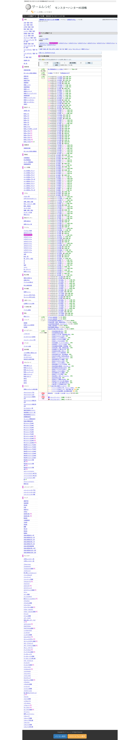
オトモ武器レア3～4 (29, 172)
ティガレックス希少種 (29, 658)
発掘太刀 (26, 78)
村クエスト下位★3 (29, 427)
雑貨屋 (25, 323)
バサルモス (27, 682)
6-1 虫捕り (60, 238)
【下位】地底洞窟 (52, 317)
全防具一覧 (27, 110)
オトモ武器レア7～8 (29, 177)
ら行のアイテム (28, 250)
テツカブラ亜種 (28, 665)
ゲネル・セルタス (28, 609)
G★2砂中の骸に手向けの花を (55, 329)
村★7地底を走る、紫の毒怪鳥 (60, 354)
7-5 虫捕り (61, 305)
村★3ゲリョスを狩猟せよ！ (59, 337)
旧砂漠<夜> (27, 516)
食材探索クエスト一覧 (29, 412)
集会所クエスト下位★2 (30, 447)
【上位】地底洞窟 (52, 319)
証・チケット (76, 49)
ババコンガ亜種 (28, 688)
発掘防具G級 (27, 148)
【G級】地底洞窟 (52, 325)
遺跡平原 (26, 501)
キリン (25, 592)
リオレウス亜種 (28, 724)
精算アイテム (85, 49)
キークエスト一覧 (28, 408)
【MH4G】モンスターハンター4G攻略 (49, 19)
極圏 (25, 526)
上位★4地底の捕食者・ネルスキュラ (57, 324)
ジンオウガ (27, 632)
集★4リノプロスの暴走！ (59, 371)
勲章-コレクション (28, 370)
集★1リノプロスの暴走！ (59, 362)
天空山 (25, 511)
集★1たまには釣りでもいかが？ (60, 357)
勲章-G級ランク (28, 365)
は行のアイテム (92, 43)
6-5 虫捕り (61, 280)
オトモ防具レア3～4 (29, 183)
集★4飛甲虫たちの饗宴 (58, 372)
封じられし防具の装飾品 (30, 151)
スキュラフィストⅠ (55, 397)
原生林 (25, 505)
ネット (68, 393)
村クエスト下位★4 (29, 429)
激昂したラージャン (29, 714)
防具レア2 (26, 116)
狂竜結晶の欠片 (65, 73)
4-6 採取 (59, 206)
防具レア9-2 (27, 137)
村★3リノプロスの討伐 (58, 341)
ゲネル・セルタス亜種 (29, 611)
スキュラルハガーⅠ (55, 399)
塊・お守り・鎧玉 (54, 49)
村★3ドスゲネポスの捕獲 (59, 339)
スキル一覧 (27, 196)
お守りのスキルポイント (30, 198)
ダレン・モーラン (28, 647)
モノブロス (27, 707)
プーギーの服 (27, 346)
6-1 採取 (59, 135)
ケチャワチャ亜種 (28, 607)
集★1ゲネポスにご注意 (58, 361)
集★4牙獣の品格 (56, 377)
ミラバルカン (27, 703)
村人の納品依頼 (28, 285)
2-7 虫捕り (60, 87)
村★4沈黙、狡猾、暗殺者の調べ (60, 347)
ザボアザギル (27, 626)
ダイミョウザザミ (28, 639)
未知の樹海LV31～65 (29, 539)
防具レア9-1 (27, 135)
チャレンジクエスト (29, 481)
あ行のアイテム (44, 43)
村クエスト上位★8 (29, 438)
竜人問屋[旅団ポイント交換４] (56, 69)
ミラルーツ (27, 705)
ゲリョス (26, 613)
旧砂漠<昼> (27, 513)
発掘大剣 (26, 76)
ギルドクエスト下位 (29, 392)
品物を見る (27, 280)
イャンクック (27, 577)
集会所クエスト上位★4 (30, 451)
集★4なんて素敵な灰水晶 (59, 379)
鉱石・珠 (45, 49)
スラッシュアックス (29, 40)
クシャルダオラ (28, 596)
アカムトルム (27, 564)
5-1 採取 (59, 125)
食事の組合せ (27, 221)
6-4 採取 (59, 243)
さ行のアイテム (63, 43)
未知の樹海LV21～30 (29, 537)
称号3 (25, 383)
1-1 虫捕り (60, 198)
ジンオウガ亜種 (28, 634)
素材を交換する (28, 278)
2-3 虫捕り (60, 115)
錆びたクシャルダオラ (29, 598)
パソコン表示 (60, 736)
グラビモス (27, 601)
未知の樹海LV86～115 (29, 548)
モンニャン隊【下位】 (29, 295)
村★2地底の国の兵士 (57, 331)
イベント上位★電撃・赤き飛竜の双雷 (62, 391)
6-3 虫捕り (60, 250)
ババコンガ (27, 686)
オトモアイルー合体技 (29, 336)
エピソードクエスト (29, 471)
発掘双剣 (26, 82)
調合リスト (27, 316)
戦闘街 (25, 533)
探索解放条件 (27, 416)
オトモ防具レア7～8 (29, 188)
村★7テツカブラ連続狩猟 (59, 352)
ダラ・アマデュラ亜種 (29, 645)
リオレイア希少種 (28, 720)
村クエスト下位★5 (29, 431)
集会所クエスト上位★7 (30, 457)
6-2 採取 (59, 240)
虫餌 (41, 49)
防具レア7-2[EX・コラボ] (30, 128)
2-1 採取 (59, 82)
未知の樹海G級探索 (29, 546)
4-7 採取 (59, 120)
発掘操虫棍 (27, 95)
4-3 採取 (61, 276)
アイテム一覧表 (44, 39)
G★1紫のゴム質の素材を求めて (60, 382)
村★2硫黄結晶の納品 (57, 332)
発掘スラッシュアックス (30, 93)
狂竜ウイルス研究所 (29, 325)
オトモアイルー (28, 357)
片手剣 (25, 27)
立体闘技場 (27, 520)
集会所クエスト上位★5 (30, 453)
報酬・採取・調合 (28, 210)
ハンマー (26, 31)
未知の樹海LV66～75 (29, 541)
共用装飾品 (27, 157)
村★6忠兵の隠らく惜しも (59, 351)
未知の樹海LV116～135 (30, 550)
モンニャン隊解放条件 (29, 419)
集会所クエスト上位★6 (30, 455)
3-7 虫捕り (60, 93)
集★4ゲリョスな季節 (57, 374)
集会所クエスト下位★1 (30, 444)
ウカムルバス (27, 581)
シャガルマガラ (28, 630)
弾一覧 (25, 63)
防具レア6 (26, 124)
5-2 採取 (59, 223)
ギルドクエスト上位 (29, 394)
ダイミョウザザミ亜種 (29, 641)
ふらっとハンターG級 (29, 494)
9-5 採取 (59, 150)
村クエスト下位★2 (29, 425)
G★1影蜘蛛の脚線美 (53, 327)
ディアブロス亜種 (28, 652)
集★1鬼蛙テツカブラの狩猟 (59, 364)
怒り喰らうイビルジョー (30, 573)
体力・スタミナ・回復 (29, 203)
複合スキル (27, 214)
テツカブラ (27, 662)
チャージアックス (28, 45)
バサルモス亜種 (28, 684)
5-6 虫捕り (59, 157)
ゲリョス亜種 (27, 616)
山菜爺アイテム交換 (29, 303)
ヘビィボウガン (28, 53)
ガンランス (27, 37)
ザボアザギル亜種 (28, 628)
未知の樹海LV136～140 (30, 552)
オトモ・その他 (28, 212)
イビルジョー (27, 570)
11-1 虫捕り (62, 293)
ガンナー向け (27, 208)
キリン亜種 (27, 594)
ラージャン (27, 711)
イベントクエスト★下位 (30, 473)
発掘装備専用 (27, 164)
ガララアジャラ (28, 588)
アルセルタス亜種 (28, 568)
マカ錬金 (50, 73)
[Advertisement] (78, 26)
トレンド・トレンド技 (29, 340)
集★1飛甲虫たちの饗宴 (58, 359)
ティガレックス (28, 654)
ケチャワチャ (27, 605)
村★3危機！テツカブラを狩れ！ (60, 342)
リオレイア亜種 (28, 718)
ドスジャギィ (27, 673)
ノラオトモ (27, 333)
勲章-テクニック (28, 374)
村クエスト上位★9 (29, 440)
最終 (28, 22)
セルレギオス (27, 637)
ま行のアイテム (101, 43)
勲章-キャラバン (28, 367)
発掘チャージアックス (29, 97)
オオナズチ (27, 585)
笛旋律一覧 (27, 60)
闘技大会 (26, 483)
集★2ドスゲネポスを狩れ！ (59, 369)
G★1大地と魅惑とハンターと (59, 386)
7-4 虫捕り (59, 180)
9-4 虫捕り (60, 102)
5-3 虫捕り (60, 230)
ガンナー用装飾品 (28, 162)
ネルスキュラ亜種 (28, 680)
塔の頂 (25, 528)
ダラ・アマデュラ (28, 643)
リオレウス (27, 722)
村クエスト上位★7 (29, 436)
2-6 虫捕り (60, 85)
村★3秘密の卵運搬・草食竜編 (60, 346)
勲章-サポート (27, 376)
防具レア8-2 (27, 133)
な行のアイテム (82, 43)
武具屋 (25, 327)
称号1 (25, 378)
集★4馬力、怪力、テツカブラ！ (60, 376)
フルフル (26, 696)
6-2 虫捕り (59, 167)
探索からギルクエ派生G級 (30, 389)
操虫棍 (25, 43)
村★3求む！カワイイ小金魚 (59, 344)
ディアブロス (27, 649)
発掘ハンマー (27, 85)
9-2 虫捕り (59, 192)
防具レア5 (26, 122)
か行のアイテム (71, 19)
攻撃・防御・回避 (28, 201)
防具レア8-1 (27, 131)
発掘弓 (25, 104)
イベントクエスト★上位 (30, 475)
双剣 (25, 29)
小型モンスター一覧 (29, 561)
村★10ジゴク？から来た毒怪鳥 (60, 381)
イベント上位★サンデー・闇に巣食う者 (62, 389)
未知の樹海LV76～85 (29, 544)
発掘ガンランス (28, 91)
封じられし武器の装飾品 (30, 73)
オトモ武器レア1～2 (29, 170)
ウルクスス (27, 583)
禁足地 (25, 531)
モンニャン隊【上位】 (29, 297)
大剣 (25, 22)
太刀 (25, 24)
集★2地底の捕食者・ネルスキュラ (61, 366)
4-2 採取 (59, 205)
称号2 (25, 380)
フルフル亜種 (27, 698)
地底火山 (26, 509)
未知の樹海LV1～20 (29, 535)
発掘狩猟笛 (27, 87)
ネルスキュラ (27, 677)
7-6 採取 (59, 145)
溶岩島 (25, 524)
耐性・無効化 (27, 206)
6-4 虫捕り (60, 97)
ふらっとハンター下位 (29, 490)
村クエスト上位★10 (29, 442)
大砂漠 (25, 522)
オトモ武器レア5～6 (29, 175)
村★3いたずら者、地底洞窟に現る (61, 334)
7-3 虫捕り (59, 178)
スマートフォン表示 (77, 736)
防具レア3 (26, 118)
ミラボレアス (27, 701)
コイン (70, 49)
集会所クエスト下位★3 (30, 449)
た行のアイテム (73, 43)
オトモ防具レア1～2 (29, 181)
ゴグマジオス (27, 624)
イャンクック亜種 (28, 579)
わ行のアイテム (51, 44)
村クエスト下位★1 (29, 423)
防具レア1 (26, 113)
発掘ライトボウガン (29, 100)
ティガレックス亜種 (29, 656)
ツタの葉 (62, 393)
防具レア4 (26, 120)
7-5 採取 (59, 262)
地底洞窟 (26, 503)
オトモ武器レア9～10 (29, 179)
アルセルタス (27, 566)
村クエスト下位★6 (29, 434)
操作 (31, 22)
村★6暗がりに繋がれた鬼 (59, 349)
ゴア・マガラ (27, 618)
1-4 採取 (59, 110)
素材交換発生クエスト (29, 410)
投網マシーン (27, 292)
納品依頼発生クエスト (29, 414)
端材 (66, 49)
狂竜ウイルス (27, 355)
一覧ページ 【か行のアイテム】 (46, 52)
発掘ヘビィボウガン (29, 102)
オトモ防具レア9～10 (29, 190)
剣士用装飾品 (27, 160)
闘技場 (25, 518)
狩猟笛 (25, 33)
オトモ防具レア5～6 (29, 185)
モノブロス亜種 (28, 709)
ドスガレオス (27, 669)
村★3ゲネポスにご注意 (58, 336)
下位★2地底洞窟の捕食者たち (56, 320)
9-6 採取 (59, 266)
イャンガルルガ (28, 575)
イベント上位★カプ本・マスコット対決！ (63, 387)
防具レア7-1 (27, 126)
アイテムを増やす (28, 282)
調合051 (50, 393)
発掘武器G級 (27, 70)
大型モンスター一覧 (29, 559)
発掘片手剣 (27, 80)
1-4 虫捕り (60, 77)
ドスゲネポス (27, 671)
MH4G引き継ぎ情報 (29, 359)
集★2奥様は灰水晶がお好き (59, 367)
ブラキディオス (28, 690)
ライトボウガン (28, 49)
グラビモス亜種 (28, 603)
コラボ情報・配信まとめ (30, 352)
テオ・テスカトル (28, 660)
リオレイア (27, 716)
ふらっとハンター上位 (29, 492)
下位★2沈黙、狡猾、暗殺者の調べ (57, 322)
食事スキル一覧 (28, 224)
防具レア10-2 (27, 141)
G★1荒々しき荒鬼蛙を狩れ (59, 384)
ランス (25, 35)
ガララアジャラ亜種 (29, 590)
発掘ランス (27, 89)
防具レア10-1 (27, 139)
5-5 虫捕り (59, 155)
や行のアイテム (110, 43)
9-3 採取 (59, 100)
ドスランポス (27, 675)
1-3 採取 (59, 196)
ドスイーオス (27, 667)
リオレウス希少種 (28, 726)
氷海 (25, 507)
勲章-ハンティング (28, 372)
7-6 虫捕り (61, 285)
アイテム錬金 (27, 310)
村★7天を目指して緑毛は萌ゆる (60, 356)
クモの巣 (57, 393)
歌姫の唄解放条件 (28, 421)
